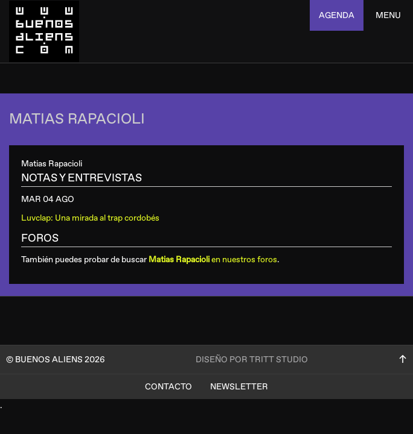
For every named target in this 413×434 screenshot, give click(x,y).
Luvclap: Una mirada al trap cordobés (90, 218)
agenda (336, 15)
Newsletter (239, 387)
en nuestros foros (213, 259)
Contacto (168, 387)
